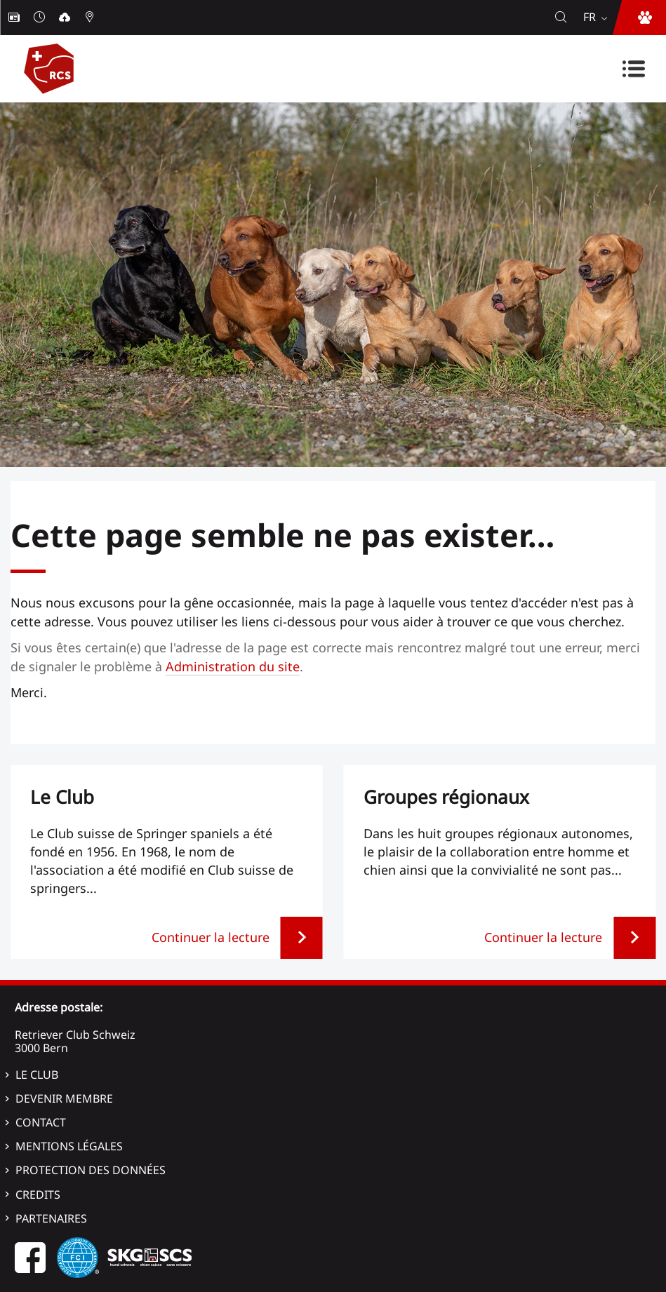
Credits (37, 1194)
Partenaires (51, 1218)
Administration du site (233, 666)
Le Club (36, 1074)
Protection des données (90, 1170)
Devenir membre (64, 1098)
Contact (40, 1122)
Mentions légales (69, 1146)
